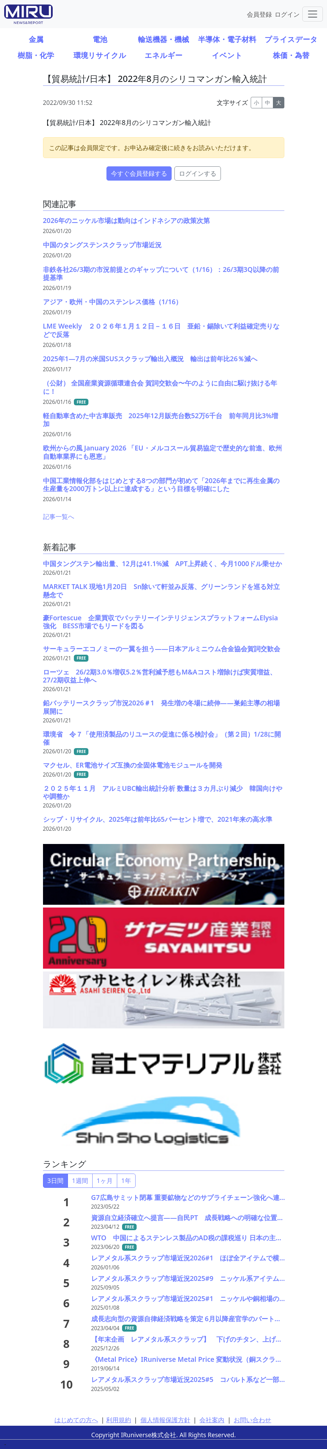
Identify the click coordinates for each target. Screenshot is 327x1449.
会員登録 (259, 14)
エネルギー (163, 55)
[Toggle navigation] (312, 14)
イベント (227, 55)
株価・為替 (291, 55)
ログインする (197, 173)
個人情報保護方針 (165, 1420)
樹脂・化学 (36, 55)
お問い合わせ (252, 1420)
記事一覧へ (58, 516)
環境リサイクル (100, 55)
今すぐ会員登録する (139, 173)
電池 (100, 39)
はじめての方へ (76, 1420)
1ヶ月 (105, 1180)
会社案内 (211, 1420)
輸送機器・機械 (163, 39)
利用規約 (118, 1420)
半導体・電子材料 (227, 39)
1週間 (80, 1180)
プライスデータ (291, 39)
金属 (36, 39)
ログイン (287, 14)
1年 (126, 1180)
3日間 (55, 1180)
